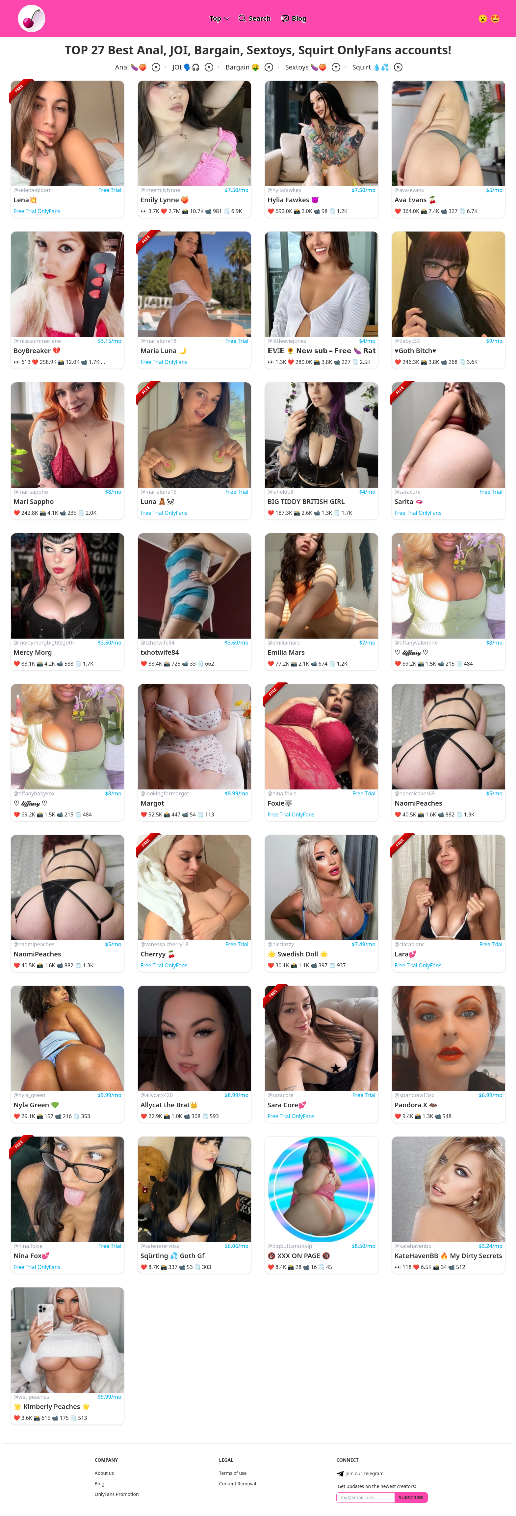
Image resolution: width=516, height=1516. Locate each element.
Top (215, 18)
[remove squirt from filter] (397, 67)
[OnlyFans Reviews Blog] (294, 18)
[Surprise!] (495, 18)
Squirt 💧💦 (370, 67)
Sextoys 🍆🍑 (306, 67)
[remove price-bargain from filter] (268, 67)
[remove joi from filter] (208, 67)
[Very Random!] (483, 18)
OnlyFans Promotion (116, 1494)
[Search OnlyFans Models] (254, 18)
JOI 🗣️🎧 (186, 67)
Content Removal (237, 1483)
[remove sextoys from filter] (335, 67)
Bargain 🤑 (242, 67)
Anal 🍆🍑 (131, 67)
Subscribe (411, 1497)
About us (104, 1473)
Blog (99, 1483)
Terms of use (233, 1473)
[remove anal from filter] (155, 67)
